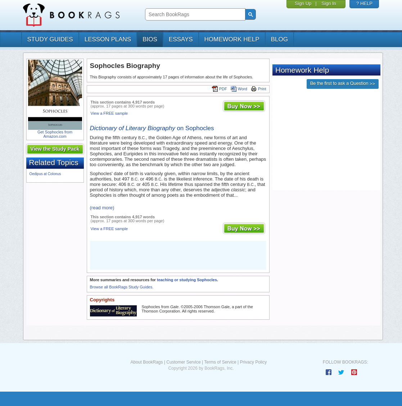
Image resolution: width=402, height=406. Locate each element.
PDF (219, 89)
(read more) (102, 207)
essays (181, 39)
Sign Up (303, 3)
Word (239, 89)
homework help (231, 39)
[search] (194, 14)
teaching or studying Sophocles (187, 280)
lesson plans (108, 39)
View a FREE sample (109, 113)
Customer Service (183, 362)
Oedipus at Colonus (45, 174)
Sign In (328, 3)
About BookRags (146, 362)
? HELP (364, 3)
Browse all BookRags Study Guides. (122, 287)
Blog (279, 39)
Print (258, 89)
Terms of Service (220, 362)
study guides (50, 39)
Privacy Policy (253, 362)
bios (150, 39)
